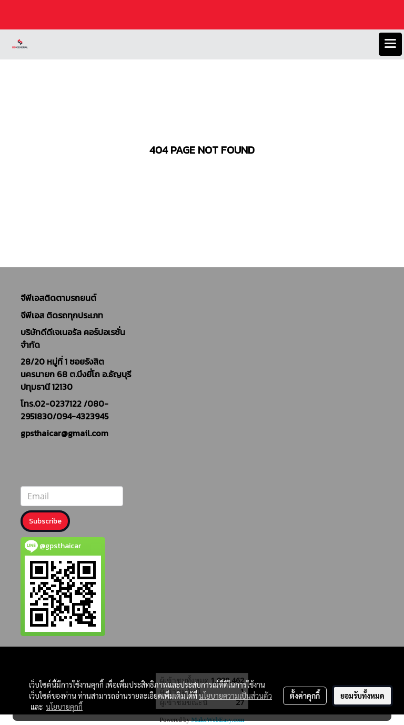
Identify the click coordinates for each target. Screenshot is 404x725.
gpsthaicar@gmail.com (64, 433)
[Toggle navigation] (390, 44)
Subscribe (45, 521)
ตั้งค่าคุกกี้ (305, 695)
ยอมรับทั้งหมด (362, 695)
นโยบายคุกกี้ (64, 706)
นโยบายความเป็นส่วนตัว (235, 695)
